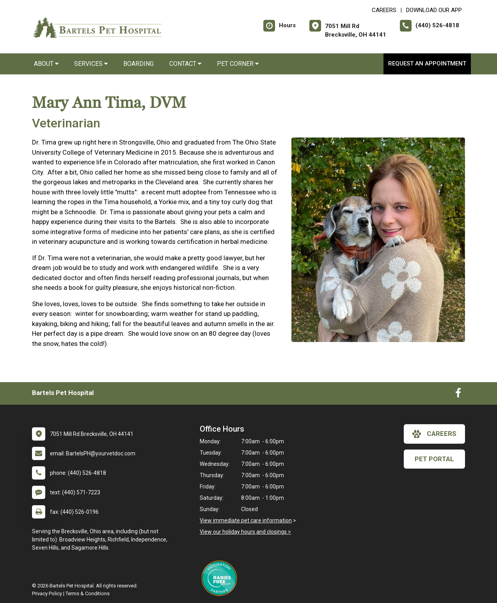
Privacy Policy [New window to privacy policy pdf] (47, 593)
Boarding (138, 63)
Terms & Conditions (88, 593)
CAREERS (384, 10)
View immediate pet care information (246, 520)
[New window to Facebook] (458, 394)
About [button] (46, 63)
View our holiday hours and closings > (245, 532)
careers (434, 434)
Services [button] (91, 63)
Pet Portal (434, 459)
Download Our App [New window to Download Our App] (434, 10)
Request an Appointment (427, 63)
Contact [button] (185, 63)
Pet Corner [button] (238, 63)
